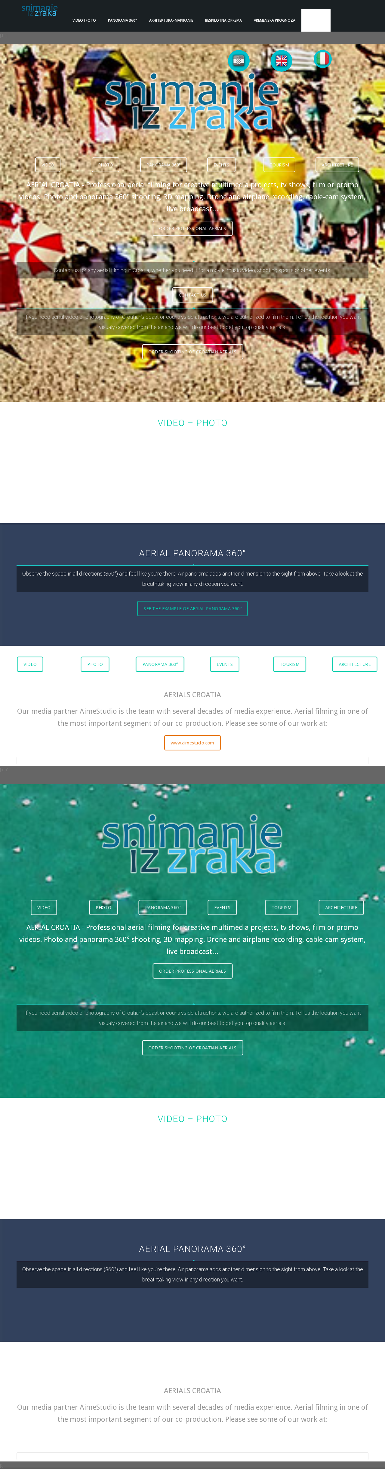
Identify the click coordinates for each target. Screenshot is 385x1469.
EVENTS (221, 156)
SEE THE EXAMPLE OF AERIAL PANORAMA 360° (192, 599)
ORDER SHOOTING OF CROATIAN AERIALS (192, 342)
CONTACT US (192, 285)
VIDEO (48, 156)
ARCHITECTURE (337, 156)
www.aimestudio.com (192, 733)
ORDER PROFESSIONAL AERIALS (192, 219)
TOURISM (279, 156)
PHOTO (105, 156)
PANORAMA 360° (163, 156)
